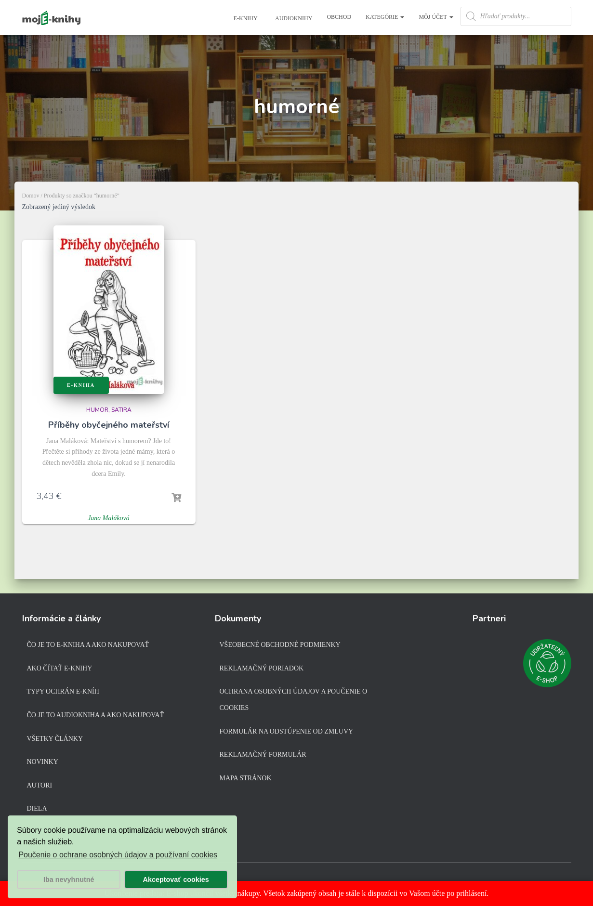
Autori (40, 785)
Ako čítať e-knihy (59, 668)
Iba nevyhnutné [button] (68, 879)
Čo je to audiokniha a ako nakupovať (95, 715)
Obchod (339, 16)
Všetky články (55, 738)
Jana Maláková (109, 518)
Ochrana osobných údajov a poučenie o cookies (294, 699)
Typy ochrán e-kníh (63, 691)
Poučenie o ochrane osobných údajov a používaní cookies (117, 855)
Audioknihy (293, 18)
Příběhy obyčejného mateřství (108, 425)
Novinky (42, 761)
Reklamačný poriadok (262, 668)
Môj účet (436, 16)
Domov (31, 195)
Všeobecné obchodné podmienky (280, 644)
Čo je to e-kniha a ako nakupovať (88, 644)
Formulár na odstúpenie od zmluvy (287, 731)
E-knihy (245, 18)
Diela (37, 808)
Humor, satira (109, 410)
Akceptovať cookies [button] (176, 879)
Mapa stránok (246, 778)
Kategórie (385, 16)
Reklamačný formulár (263, 754)
